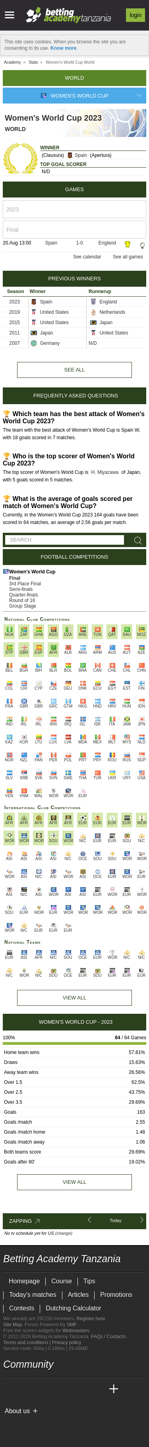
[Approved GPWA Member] (55, 1424)
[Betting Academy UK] (99, 1389)
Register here (91, 1319)
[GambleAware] (23, 1424)
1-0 (79, 243)
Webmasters (75, 1331)
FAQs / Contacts (108, 1336)
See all (74, 370)
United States (49, 312)
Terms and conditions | (27, 1342)
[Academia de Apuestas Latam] (84, 1389)
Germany (45, 343)
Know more (63, 48)
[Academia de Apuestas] (69, 1389)
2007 (14, 343)
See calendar (87, 257)
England (107, 243)
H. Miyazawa (105, 472)
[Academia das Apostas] (24, 1389)
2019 (14, 312)
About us (17, 1411)
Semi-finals (21, 589)
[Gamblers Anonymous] (91, 1424)
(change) (63, 1233)
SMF (71, 1325)
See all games (128, 257)
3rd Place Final (25, 584)
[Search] (136, 541)
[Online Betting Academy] (54, 1389)
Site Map (12, 1325)
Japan (101, 322)
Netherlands (107, 312)
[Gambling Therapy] (81, 1424)
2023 (14, 302)
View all (74, 1182)
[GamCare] (70, 1424)
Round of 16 (22, 600)
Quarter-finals (23, 595)
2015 (14, 322)
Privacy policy (66, 1342)
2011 (14, 333)
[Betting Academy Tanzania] (10, 1389)
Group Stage (22, 606)
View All (74, 998)
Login (135, 15)
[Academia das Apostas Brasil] (39, 1389)
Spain (77, 155)
